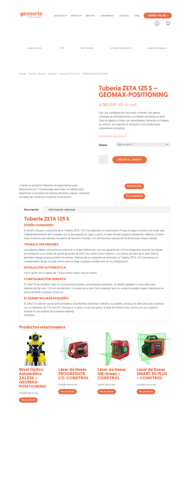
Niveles (42, 73)
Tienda (22, 73)
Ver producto (28, 400)
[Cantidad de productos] (103, 159)
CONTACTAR (134, 186)
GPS (62, 48)
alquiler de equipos (157, 48)
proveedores (107, 15)
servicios (75, 15)
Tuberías (52, 73)
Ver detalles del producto (113, 136)
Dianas (103, 145)
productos (59, 15)
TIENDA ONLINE (157, 15)
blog (137, 15)
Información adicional (62, 210)
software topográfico (120, 48)
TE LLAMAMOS (134, 196)
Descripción (31, 210)
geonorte (90, 15)
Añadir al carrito (130, 159)
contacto (124, 15)
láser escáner (87, 48)
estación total (34, 48)
